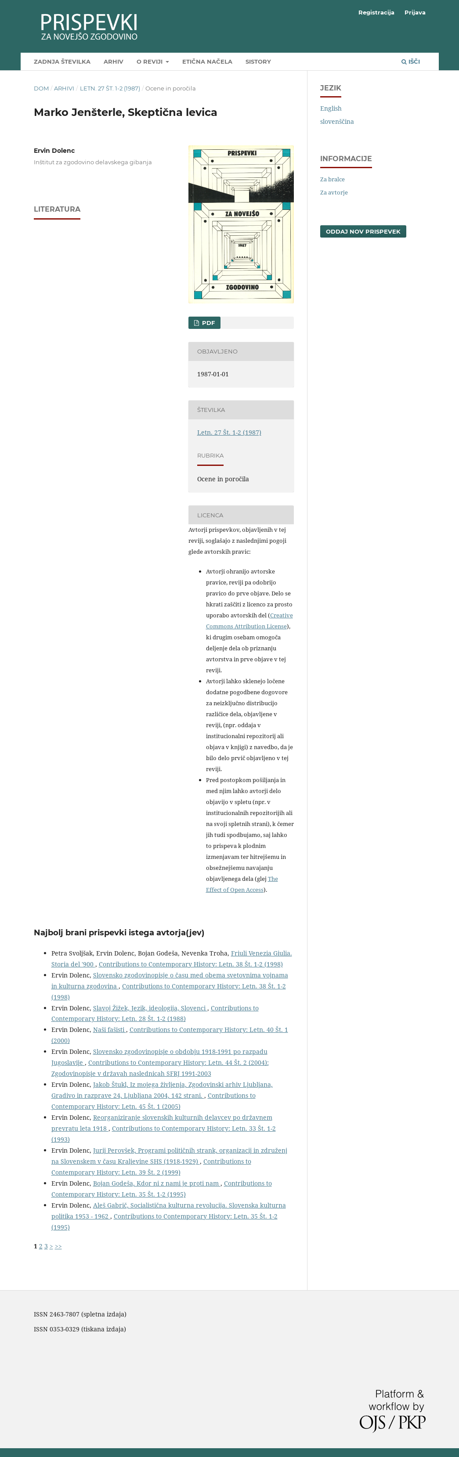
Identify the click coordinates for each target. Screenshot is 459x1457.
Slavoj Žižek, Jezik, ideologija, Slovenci (150, 1008)
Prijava (415, 12)
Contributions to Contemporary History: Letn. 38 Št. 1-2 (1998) (191, 964)
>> (58, 1246)
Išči (410, 61)
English (331, 108)
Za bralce (332, 179)
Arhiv (113, 61)
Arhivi (64, 88)
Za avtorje (334, 192)
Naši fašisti (109, 1029)
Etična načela (207, 61)
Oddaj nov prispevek (363, 231)
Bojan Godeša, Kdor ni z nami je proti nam (156, 1183)
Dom (41, 88)
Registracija (376, 12)
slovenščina (337, 121)
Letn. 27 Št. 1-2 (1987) (110, 88)
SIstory (258, 61)
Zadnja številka (62, 61)
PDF (207, 322)
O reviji (150, 61)
